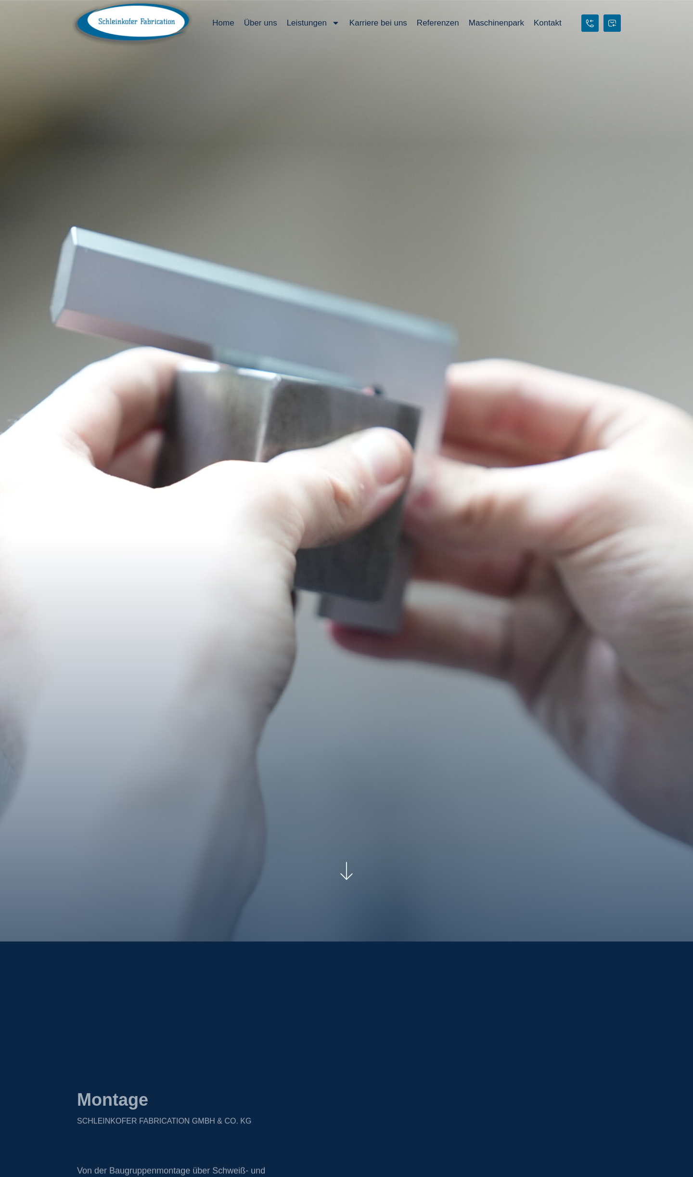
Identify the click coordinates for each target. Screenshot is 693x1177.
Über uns (260, 22)
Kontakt (548, 22)
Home (223, 22)
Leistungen (313, 23)
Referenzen (438, 22)
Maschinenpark (496, 22)
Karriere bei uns (378, 22)
